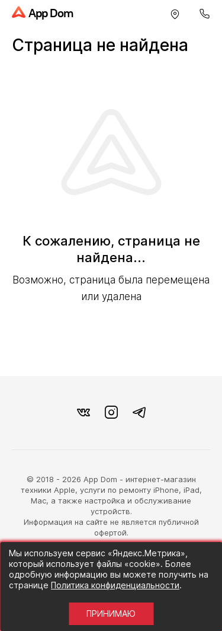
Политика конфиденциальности (115, 585)
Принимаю (111, 613)
